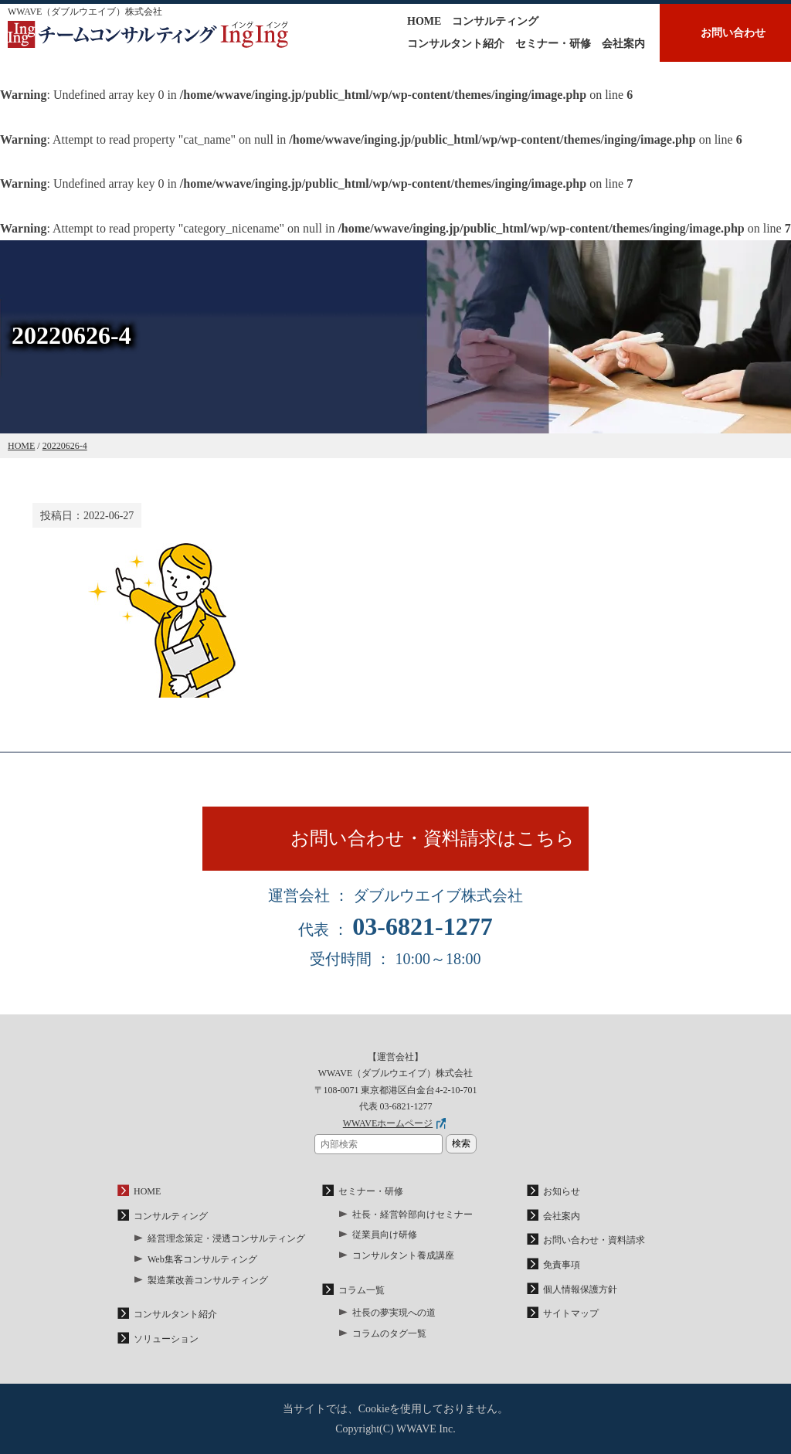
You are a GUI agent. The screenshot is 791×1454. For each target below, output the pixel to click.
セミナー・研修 (553, 43)
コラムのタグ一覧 (389, 1333)
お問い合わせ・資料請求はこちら (432, 838)
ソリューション (166, 1338)
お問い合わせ (733, 33)
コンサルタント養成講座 (403, 1255)
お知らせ (561, 1191)
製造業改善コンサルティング (208, 1280)
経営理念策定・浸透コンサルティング (226, 1238)
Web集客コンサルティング (202, 1259)
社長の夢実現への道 (394, 1312)
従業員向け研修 (384, 1234)
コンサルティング (495, 21)
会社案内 (623, 43)
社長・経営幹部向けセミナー (412, 1214)
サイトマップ (571, 1313)
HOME (424, 21)
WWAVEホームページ (388, 1123)
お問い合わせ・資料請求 (594, 1240)
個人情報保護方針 (580, 1289)
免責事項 (561, 1264)
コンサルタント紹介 (455, 43)
